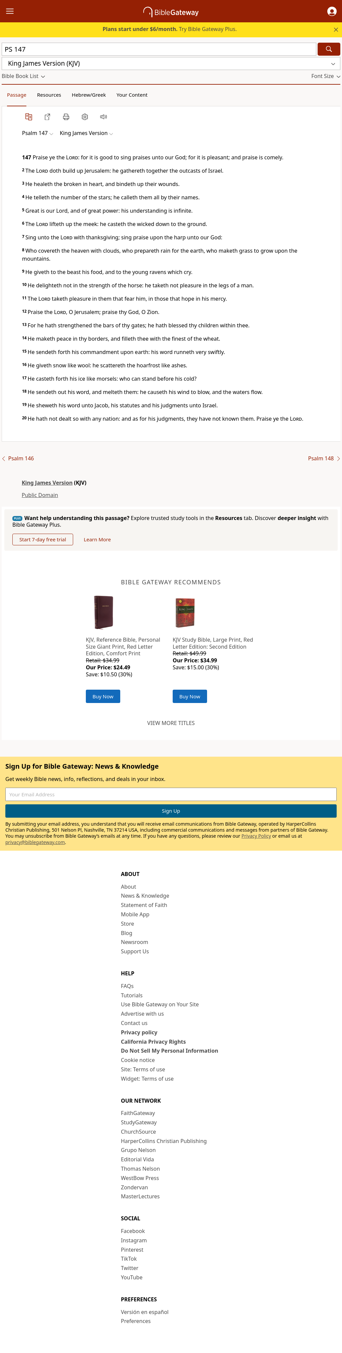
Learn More (97, 539)
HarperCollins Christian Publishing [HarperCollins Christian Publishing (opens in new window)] (164, 1141)
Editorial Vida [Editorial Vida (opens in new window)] (137, 1159)
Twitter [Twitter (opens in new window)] (129, 1268)
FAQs (127, 986)
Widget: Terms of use (147, 1078)
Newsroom (134, 942)
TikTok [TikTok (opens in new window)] (129, 1258)
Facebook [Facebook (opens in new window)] (133, 1231)
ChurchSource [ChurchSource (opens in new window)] (138, 1131)
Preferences (136, 1321)
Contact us (134, 1023)
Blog (126, 933)
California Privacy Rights (153, 1041)
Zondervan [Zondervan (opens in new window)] (134, 1187)
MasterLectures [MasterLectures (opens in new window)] (140, 1196)
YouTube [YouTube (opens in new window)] (132, 1277)
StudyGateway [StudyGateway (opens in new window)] (139, 1122)
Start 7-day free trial (42, 539)
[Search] (329, 49)
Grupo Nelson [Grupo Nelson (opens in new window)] (138, 1150)
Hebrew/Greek (89, 94)
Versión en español (145, 1312)
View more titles (171, 723)
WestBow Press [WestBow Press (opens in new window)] (140, 1178)
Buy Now (103, 696)
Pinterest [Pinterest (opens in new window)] (132, 1249)
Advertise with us (142, 1013)
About (128, 886)
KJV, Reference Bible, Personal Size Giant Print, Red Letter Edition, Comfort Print (123, 646)
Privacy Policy (256, 836)
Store (127, 923)
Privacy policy (139, 1032)
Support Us (135, 951)
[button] (332, 11)
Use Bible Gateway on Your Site (160, 1004)
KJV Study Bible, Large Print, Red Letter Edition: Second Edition (213, 643)
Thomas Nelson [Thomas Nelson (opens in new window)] (140, 1168)
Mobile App (135, 914)
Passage (16, 94)
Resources (49, 94)
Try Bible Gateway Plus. (170, 29)
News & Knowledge (145, 895)
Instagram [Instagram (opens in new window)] (134, 1240)
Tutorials (132, 995)
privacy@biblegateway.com (35, 842)
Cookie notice (138, 1060)
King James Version (47, 482)
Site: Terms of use (143, 1069)
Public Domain (40, 495)
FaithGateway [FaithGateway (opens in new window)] (138, 1113)
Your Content (132, 94)
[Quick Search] (159, 49)
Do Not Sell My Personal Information (169, 1050)
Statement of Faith (144, 905)
